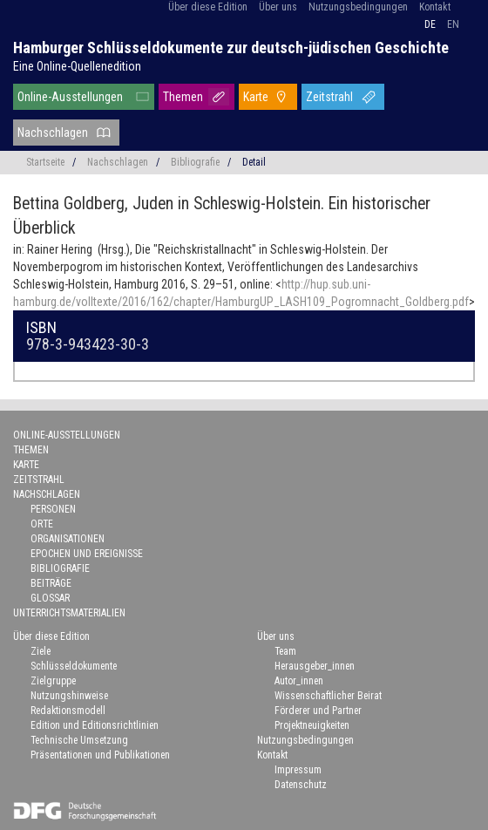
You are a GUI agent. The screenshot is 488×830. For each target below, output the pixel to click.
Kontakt (435, 7)
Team (285, 651)
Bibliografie (195, 162)
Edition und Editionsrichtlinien (94, 725)
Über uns (278, 7)
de (430, 24)
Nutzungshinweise (69, 696)
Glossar (50, 598)
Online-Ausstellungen (70, 97)
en (453, 24)
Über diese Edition (207, 7)
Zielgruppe (53, 681)
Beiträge (50, 583)
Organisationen (67, 539)
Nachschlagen (52, 132)
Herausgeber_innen (314, 666)
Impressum (298, 770)
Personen (53, 509)
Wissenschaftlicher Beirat (328, 696)
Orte (41, 524)
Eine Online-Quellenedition (77, 66)
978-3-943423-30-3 (87, 344)
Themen (183, 97)
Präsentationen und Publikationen (100, 755)
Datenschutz (300, 785)
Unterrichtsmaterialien (69, 613)
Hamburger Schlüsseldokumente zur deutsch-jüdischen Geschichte (231, 47)
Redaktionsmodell (67, 710)
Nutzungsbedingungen (358, 7)
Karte (255, 97)
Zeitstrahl (329, 97)
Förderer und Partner (318, 710)
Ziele (40, 651)
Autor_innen (298, 681)
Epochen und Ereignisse (86, 554)
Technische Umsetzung (79, 740)
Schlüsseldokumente (73, 666)
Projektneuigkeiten (311, 725)
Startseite (45, 162)
